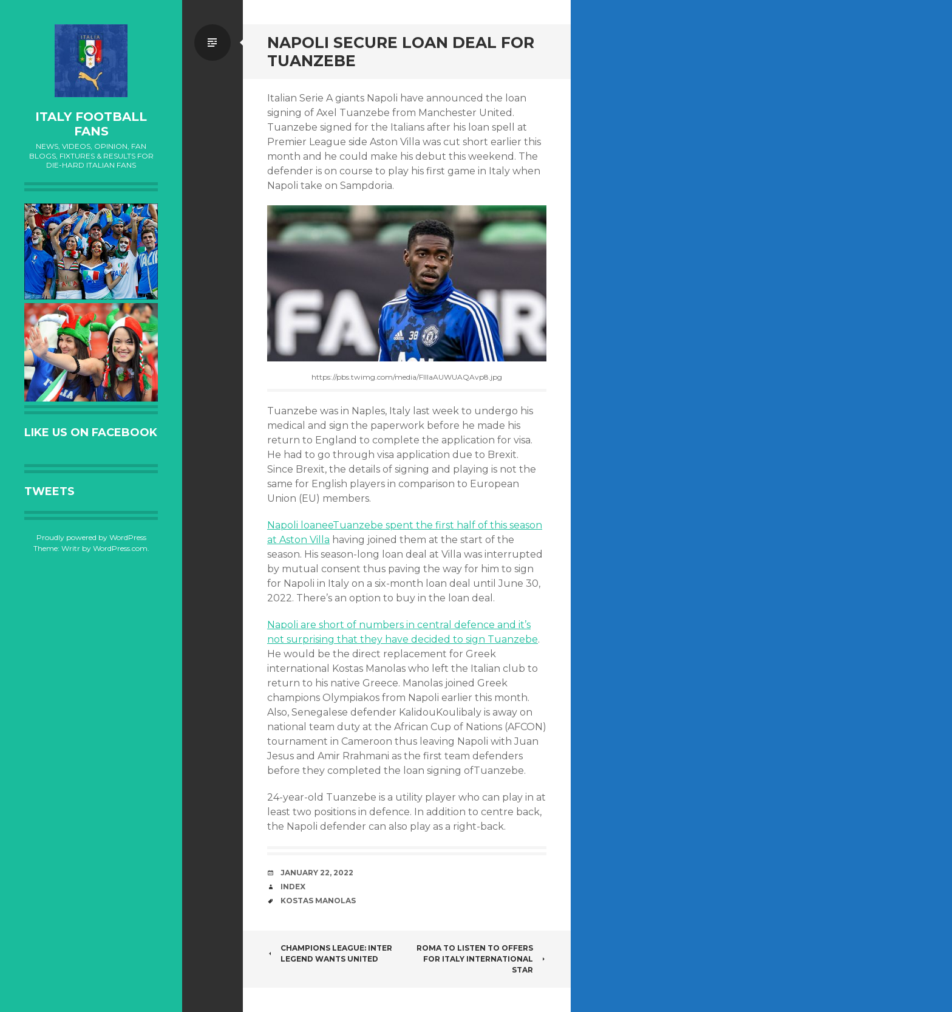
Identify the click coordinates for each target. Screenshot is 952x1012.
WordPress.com (120, 548)
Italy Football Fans (91, 123)
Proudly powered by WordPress (91, 537)
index (292, 886)
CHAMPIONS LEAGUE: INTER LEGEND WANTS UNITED (329, 953)
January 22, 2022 (316, 872)
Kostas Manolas (318, 900)
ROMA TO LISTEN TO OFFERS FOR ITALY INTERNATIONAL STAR (481, 958)
